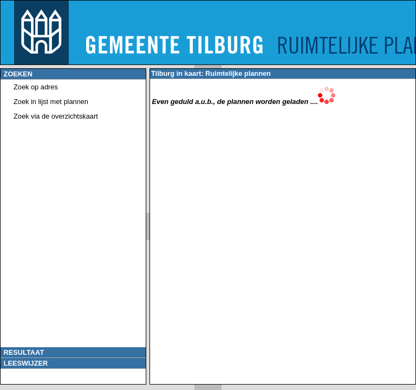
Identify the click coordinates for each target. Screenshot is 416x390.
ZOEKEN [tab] (17, 74)
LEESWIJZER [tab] (25, 363)
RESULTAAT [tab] (23, 352)
